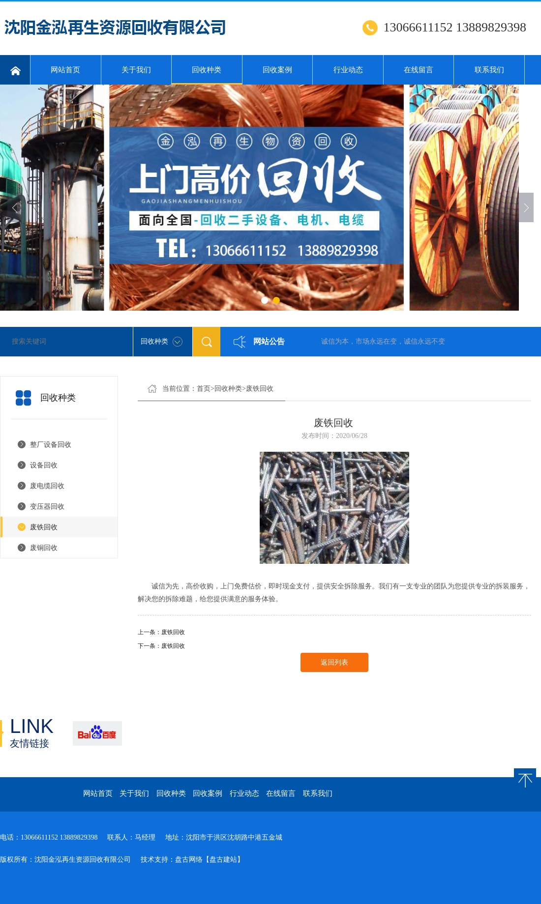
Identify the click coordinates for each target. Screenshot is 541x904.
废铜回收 (44, 548)
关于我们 (136, 70)
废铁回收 (44, 527)
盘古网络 (189, 859)
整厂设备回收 (50, 444)
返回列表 (334, 662)
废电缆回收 (47, 486)
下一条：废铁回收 (161, 645)
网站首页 (65, 70)
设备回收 (44, 465)
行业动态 (348, 70)
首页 (203, 388)
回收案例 (277, 70)
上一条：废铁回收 (161, 632)
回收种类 (207, 75)
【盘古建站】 (223, 859)
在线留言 (418, 70)
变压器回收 (47, 506)
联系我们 (489, 70)
